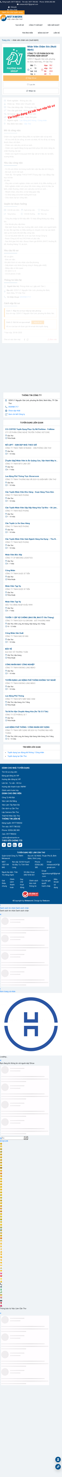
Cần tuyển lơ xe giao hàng (17, 523)
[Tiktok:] (20, 845)
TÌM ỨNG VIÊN (27, 33)
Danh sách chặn (22, 908)
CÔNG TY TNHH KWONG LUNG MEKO (20, 668)
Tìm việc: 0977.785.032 (11, 827)
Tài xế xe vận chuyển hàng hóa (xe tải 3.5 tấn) (26, 711)
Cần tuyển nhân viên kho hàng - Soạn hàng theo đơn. (29, 492)
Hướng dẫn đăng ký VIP (11, 779)
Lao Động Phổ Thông (14, 696)
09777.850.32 (16, 2)
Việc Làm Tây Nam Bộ (11, 805)
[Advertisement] (23, 368)
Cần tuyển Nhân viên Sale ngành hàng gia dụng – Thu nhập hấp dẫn (31, 539)
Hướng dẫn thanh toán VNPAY (14, 787)
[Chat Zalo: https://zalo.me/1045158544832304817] (15, 845)
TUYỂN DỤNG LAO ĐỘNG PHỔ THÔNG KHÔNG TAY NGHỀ (30, 680)
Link (6, 1141)
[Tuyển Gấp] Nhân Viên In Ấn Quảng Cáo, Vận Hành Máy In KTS (31, 461)
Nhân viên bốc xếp (13, 555)
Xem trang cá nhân (7, 991)
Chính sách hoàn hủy (10, 790)
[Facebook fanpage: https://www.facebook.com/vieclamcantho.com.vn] (4, 845)
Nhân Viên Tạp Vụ (13, 602)
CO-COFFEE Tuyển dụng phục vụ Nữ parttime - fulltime (29, 429)
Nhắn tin (31, 91)
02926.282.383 (50, 2)
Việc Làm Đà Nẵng (9, 801)
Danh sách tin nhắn (7, 908)
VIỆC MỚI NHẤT (54, 25)
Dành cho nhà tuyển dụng (12, 12)
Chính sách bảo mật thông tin (33, 883)
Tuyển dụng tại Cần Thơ (17, 756)
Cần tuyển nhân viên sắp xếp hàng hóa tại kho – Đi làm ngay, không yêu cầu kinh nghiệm (31, 508)
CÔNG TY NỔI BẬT (36, 25)
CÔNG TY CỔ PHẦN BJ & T (16, 715)
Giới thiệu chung (4, 883)
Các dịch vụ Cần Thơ (10, 808)
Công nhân (10, 570)
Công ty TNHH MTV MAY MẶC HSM (20, 699)
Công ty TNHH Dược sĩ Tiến (17, 574)
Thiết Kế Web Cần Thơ (11, 816)
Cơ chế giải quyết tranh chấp (46, 883)
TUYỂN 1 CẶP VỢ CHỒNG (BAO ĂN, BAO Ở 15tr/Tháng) (29, 617)
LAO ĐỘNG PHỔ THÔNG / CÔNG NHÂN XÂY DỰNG (27, 727)
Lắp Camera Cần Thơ (10, 812)
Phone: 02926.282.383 (11, 830)
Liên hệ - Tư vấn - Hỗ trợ (11, 783)
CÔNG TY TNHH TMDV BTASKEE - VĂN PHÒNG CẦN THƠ (28, 448)
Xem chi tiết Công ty (16, 414)
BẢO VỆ (8, 649)
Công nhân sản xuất (14, 633)
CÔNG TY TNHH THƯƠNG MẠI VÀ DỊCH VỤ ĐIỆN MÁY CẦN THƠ (30, 479)
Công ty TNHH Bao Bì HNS (16, 636)
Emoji (2, 1141)
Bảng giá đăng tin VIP (10, 776)
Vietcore (46, 901)
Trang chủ (6, 40)
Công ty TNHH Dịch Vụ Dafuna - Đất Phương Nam (27, 621)
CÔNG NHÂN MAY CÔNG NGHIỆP (20, 664)
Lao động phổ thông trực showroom (22, 476)
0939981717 (13, 407)
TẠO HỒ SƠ (19, 25)
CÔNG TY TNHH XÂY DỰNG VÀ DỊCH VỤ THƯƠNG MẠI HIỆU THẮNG (29, 731)
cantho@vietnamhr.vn (10, 838)
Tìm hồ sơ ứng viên (9, 772)
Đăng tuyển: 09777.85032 (12, 823)
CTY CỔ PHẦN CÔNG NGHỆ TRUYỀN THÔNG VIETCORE (27, 432)
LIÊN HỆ (57, 33)
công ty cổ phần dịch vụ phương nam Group (40, 54)
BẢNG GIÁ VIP (43, 33)
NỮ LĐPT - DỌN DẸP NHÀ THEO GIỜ (21, 445)
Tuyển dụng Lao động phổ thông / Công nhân (26, 752)
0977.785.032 (33, 2)
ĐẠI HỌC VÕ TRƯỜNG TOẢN (16, 652)
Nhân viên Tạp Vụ (13, 586)
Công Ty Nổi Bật (8, 797)
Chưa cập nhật (14, 411)
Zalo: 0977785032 (9, 834)
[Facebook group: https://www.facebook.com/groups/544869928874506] (9, 845)
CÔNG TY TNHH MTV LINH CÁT (18, 464)
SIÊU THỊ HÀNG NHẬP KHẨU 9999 (18, 605)
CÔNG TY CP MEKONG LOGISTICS (19, 558)
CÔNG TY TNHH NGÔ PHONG (17, 495)
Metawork (29, 901)
